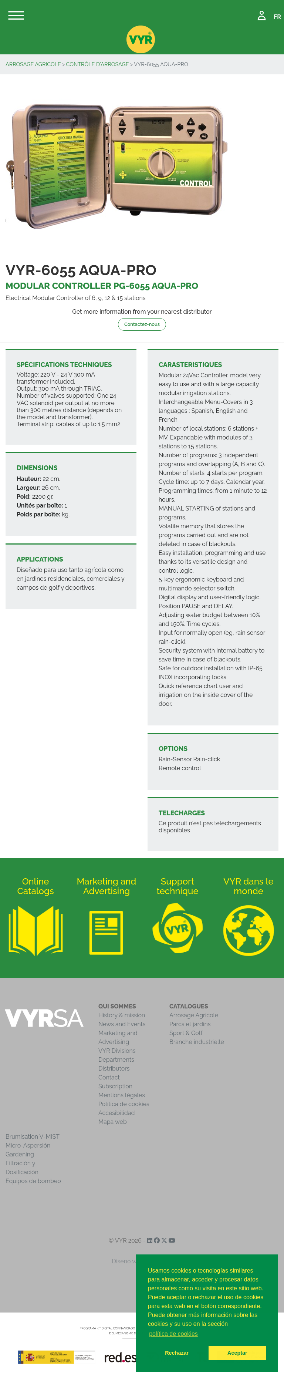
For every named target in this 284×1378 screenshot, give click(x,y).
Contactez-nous (142, 324)
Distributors (114, 1068)
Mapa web (112, 1121)
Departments (116, 1059)
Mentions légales (121, 1095)
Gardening (20, 1154)
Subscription (115, 1086)
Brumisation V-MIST (33, 1136)
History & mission (121, 1015)
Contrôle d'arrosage (97, 64)
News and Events (121, 1024)
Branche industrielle (196, 1041)
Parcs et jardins (190, 1024)
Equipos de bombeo (33, 1181)
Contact (109, 1077)
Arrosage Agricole (33, 64)
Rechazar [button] (177, 1353)
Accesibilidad (116, 1112)
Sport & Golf (186, 1033)
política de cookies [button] (173, 1334)
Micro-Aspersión (28, 1145)
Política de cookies (123, 1104)
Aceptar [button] (237, 1353)
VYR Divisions (117, 1050)
